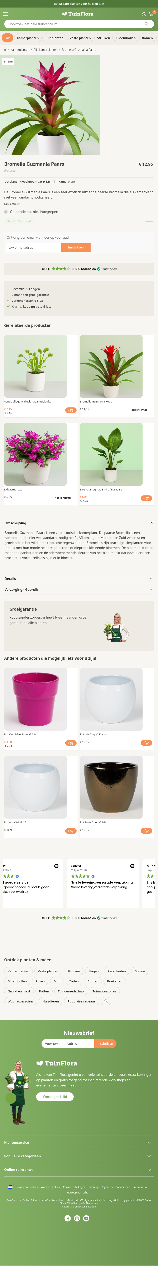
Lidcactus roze (13, 489)
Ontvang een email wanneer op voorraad (38, 237)
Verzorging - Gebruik (21, 589)
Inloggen (143, 14)
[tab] (79, 522)
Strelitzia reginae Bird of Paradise (101, 489)
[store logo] (79, 14)
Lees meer (12, 203)
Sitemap (94, 1187)
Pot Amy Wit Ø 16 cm (17, 822)
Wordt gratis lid (55, 1096)
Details (10, 578)
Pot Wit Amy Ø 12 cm (93, 734)
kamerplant (88, 532)
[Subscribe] (105, 1043)
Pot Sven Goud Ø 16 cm (94, 822)
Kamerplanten (19, 50)
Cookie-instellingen (74, 1187)
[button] (79, 269)
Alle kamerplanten (46, 50)
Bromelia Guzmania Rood (96, 401)
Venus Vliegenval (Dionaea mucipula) (27, 401)
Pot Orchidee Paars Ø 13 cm (21, 734)
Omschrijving (15, 523)
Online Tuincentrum (33, 1200)
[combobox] (79, 24)
